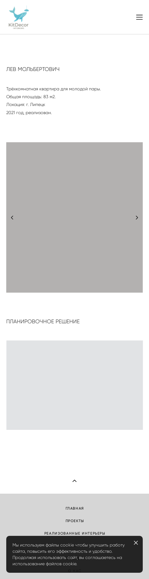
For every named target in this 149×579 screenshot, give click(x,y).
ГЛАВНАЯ (75, 508)
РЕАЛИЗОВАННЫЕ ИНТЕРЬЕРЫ (74, 533)
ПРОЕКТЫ (75, 521)
